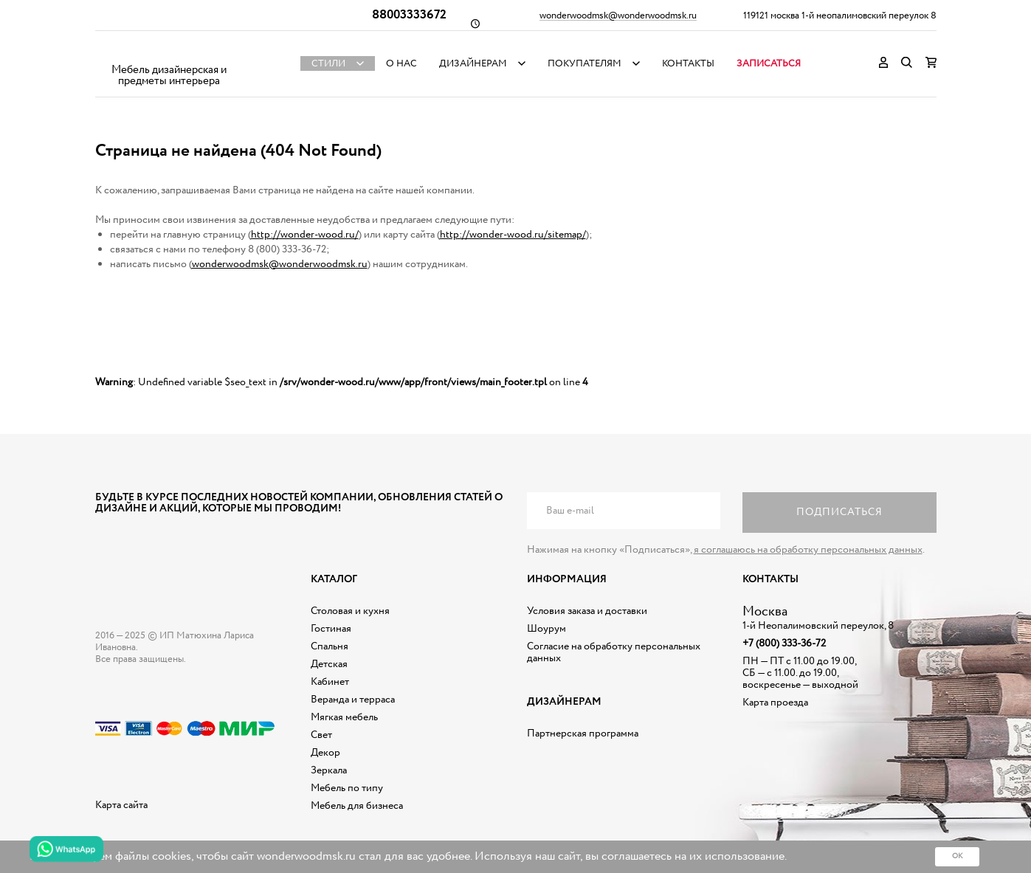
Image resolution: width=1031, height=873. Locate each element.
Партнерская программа (582, 733)
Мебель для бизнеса (357, 805)
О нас (401, 64)
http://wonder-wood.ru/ (305, 234)
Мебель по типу (347, 788)
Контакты (688, 64)
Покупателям (584, 64)
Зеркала (329, 770)
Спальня (329, 646)
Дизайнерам (473, 64)
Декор (325, 752)
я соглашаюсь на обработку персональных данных (808, 549)
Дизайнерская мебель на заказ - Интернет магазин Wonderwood (169, 52)
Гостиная (331, 628)
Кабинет (330, 681)
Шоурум (546, 628)
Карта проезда (775, 702)
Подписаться (839, 512)
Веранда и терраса (353, 699)
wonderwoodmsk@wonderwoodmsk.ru (618, 16)
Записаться (769, 64)
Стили (328, 64)
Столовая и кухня (350, 611)
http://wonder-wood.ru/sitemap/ (513, 234)
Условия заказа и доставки (587, 611)
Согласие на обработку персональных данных (613, 652)
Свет (321, 735)
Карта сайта (121, 805)
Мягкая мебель (344, 717)
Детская (329, 664)
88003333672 (409, 15)
